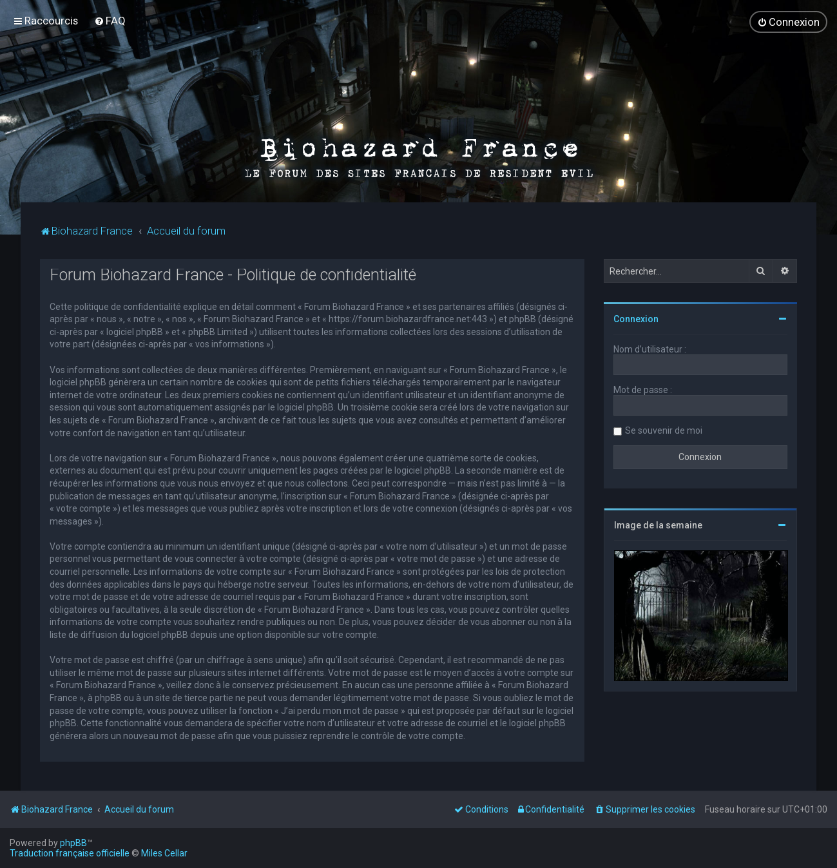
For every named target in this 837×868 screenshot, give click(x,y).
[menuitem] (110, 20)
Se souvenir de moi (663, 430)
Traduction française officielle (70, 853)
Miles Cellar (164, 853)
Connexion (636, 318)
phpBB (73, 843)
